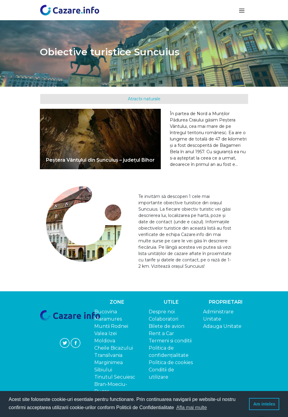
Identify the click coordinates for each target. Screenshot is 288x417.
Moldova (104, 341)
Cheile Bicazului (113, 348)
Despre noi (162, 312)
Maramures (108, 319)
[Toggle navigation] (241, 10)
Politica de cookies (171, 362)
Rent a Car (161, 333)
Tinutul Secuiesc (114, 377)
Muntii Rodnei (111, 326)
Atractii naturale (144, 99)
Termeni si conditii (170, 341)
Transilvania (108, 355)
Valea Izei (105, 333)
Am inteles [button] (264, 404)
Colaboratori (163, 319)
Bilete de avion (166, 326)
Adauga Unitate (222, 326)
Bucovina (105, 312)
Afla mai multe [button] (191, 407)
